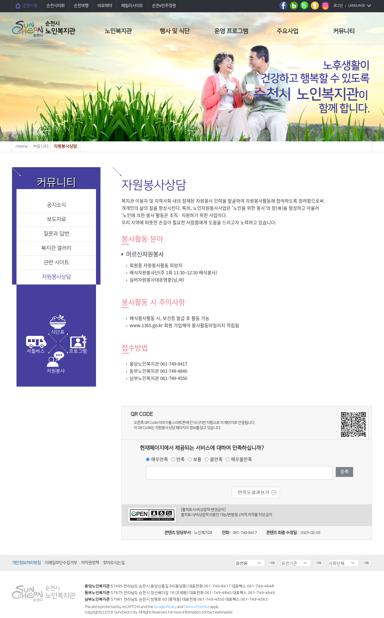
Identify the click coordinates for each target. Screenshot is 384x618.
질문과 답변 (56, 234)
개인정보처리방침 (26, 562)
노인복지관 (118, 31)
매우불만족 (241, 459)
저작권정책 (90, 562)
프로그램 (78, 351)
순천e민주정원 (164, 5)
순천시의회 (55, 5)
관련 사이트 (56, 263)
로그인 (338, 6)
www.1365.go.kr (146, 325)
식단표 (57, 332)
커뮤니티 (344, 31)
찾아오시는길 (113, 562)
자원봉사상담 (56, 277)
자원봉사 (56, 371)
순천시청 (30, 5)
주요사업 (287, 31)
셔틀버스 (36, 351)
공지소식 (56, 205)
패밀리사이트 (132, 5)
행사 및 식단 (175, 31)
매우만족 (159, 459)
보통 (197, 459)
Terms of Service (196, 607)
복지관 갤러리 (56, 248)
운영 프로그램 (231, 31)
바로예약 (105, 5)
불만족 (216, 459)
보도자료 (56, 219)
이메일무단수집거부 (61, 562)
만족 (180, 459)
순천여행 (81, 5)
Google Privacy (165, 607)
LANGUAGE (356, 6)
